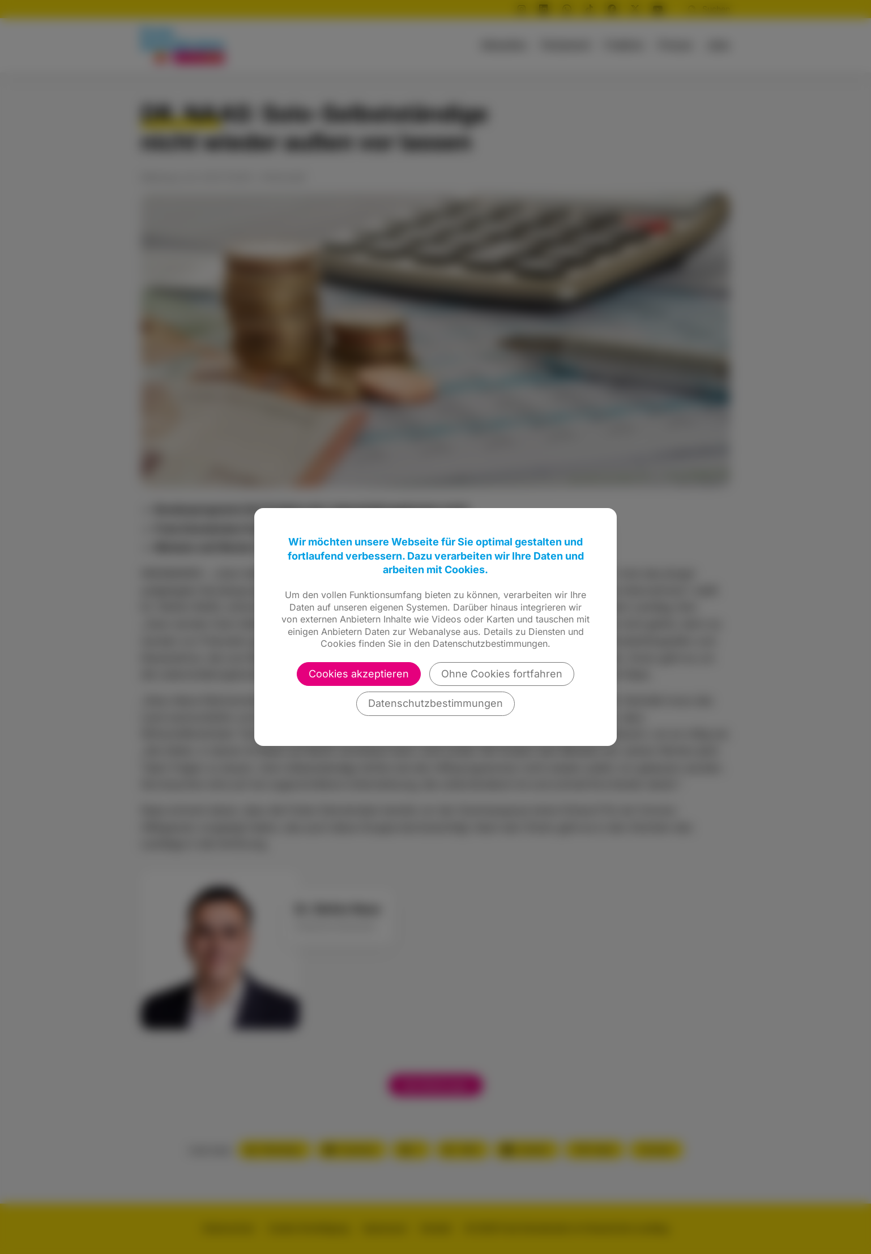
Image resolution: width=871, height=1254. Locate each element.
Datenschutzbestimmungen (435, 703)
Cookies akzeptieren (359, 674)
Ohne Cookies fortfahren (501, 674)
